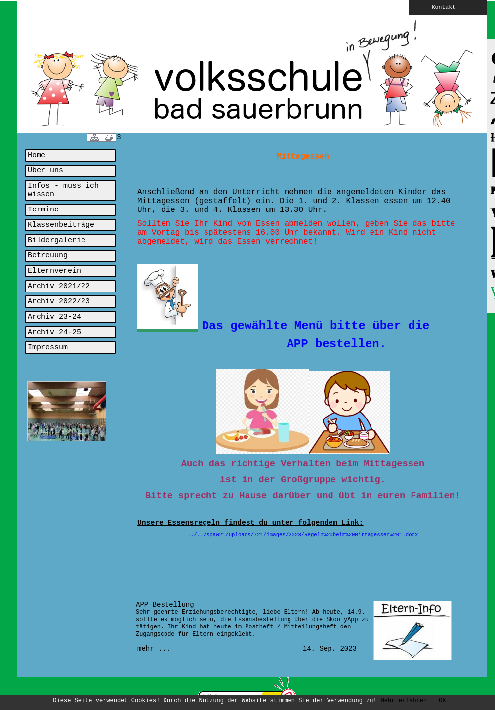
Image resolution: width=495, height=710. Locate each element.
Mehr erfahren (404, 700)
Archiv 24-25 (54, 332)
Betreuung (48, 255)
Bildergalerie (56, 240)
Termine (43, 210)
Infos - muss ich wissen (63, 190)
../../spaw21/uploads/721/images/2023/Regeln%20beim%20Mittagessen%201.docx (303, 535)
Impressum (48, 347)
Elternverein (54, 271)
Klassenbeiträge (61, 225)
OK (442, 700)
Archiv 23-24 (54, 317)
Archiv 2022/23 (59, 301)
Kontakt (436, 7)
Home (36, 155)
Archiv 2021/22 (59, 286)
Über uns (45, 171)
